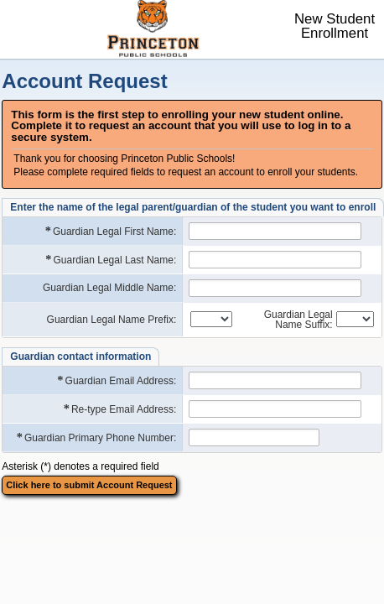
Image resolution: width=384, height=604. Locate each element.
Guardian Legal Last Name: (110, 259)
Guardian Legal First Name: (110, 231)
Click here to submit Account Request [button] (89, 485)
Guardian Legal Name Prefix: (112, 320)
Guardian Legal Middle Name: (109, 288)
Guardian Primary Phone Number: (96, 437)
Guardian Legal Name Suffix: (298, 320)
